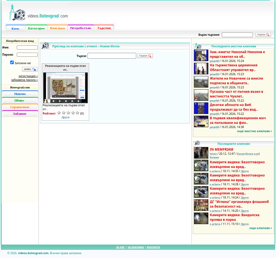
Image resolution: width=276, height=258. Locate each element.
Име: (5, 47)
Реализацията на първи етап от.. (65, 68)
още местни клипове (253, 131)
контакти (153, 247)
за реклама (136, 247)
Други (66, 117)
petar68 (214, 61)
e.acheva (215, 171)
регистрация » (28, 76)
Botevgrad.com (20, 87)
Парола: (7, 54)
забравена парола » (24, 80)
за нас (120, 247)
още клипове (259, 228)
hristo (213, 153)
